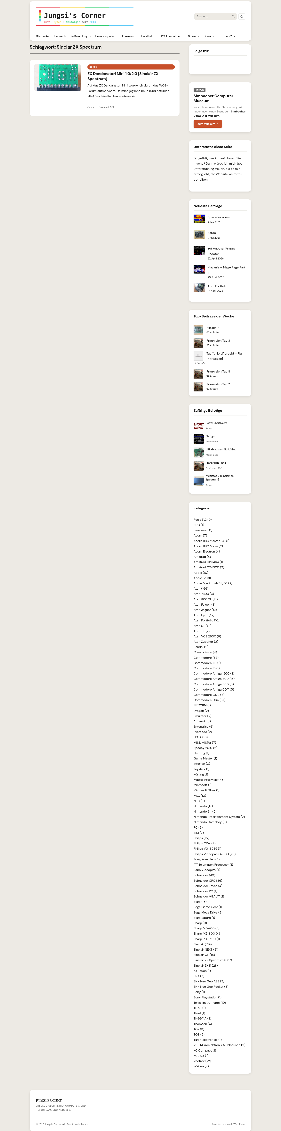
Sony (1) (199, 992)
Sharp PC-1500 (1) (207, 939)
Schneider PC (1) (205, 891)
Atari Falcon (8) (204, 604)
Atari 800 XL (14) (206, 599)
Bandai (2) (201, 647)
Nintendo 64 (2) (205, 811)
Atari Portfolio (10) (206, 620)
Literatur (211, 36)
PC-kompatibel (172, 36)
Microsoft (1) (203, 785)
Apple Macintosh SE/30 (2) (213, 583)
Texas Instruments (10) (210, 1003)
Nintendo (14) (203, 806)
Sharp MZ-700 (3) (207, 928)
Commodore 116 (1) (207, 663)
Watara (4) (201, 1066)
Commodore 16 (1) (207, 668)
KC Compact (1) (205, 1050)
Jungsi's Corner (53, 1124)
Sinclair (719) (203, 944)
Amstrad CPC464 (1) (208, 562)
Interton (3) (202, 764)
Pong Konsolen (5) (207, 859)
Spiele (194, 36)
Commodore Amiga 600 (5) (214, 684)
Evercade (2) (203, 732)
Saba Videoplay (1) (207, 870)
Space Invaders (219, 217)
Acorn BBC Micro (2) (208, 546)
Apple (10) (201, 573)
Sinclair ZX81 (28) (206, 965)
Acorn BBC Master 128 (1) (211, 541)
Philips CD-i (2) (204, 843)
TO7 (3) (199, 1029)
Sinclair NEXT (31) (206, 949)
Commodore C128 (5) (209, 695)
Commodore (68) (206, 658)
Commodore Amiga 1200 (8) (214, 673)
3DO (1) (199, 525)
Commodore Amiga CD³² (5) (214, 689)
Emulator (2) (202, 716)
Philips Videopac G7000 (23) (215, 854)
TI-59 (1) (200, 1008)
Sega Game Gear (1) (208, 907)
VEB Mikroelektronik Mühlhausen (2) (219, 1045)
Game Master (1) (205, 758)
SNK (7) (199, 976)
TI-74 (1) (199, 1013)
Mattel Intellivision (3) (209, 780)
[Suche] (212, 16)
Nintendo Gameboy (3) (210, 822)
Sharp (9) (200, 923)
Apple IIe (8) (202, 578)
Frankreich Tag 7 (218, 384)
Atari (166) (201, 588)
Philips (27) (201, 838)
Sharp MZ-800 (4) (207, 933)
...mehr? (229, 36)
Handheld (149, 36)
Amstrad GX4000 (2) (209, 567)
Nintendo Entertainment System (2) (219, 817)
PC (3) (198, 827)
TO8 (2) (199, 1034)
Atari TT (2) (202, 631)
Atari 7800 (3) (204, 594)
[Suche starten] (233, 16)
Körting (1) (201, 774)
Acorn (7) (200, 535)
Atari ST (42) (202, 626)
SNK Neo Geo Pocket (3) (211, 987)
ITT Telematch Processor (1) (213, 865)
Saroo (212, 233)
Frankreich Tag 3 (218, 341)
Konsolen (130, 36)
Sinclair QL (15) (204, 955)
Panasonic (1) (203, 530)
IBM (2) (199, 833)
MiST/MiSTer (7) (205, 743)
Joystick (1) (202, 769)
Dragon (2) (201, 711)
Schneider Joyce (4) (208, 886)
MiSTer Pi (212, 328)
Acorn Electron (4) (207, 551)
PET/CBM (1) (202, 705)
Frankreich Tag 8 (218, 371)
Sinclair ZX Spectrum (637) (213, 960)
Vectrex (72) (202, 1061)
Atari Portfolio (217, 286)
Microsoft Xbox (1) (207, 790)
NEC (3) (199, 801)
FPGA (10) (201, 737)
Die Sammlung (80, 36)
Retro (93, 67)
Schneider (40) (204, 875)
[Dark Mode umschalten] (241, 16)
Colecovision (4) (205, 652)
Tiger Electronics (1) (208, 1040)
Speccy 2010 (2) (205, 748)
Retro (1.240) (203, 520)
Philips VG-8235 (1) (207, 849)
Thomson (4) (203, 1024)
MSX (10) (200, 796)
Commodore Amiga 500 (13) (214, 679)
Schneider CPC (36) (208, 881)
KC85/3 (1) (201, 1056)
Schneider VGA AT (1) (209, 896)
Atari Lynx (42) (204, 615)
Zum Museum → (207, 124)
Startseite (42, 36)
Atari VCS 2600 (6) (207, 636)
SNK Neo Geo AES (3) (209, 981)
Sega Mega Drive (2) (208, 912)
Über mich (59, 36)
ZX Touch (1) (202, 971)
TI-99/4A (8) (202, 1018)
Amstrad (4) (202, 557)
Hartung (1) (201, 753)
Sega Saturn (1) (204, 918)
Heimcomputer (106, 36)
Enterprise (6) (203, 727)
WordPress (239, 1124)
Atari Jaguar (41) (205, 610)
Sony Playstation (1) (207, 997)
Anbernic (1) (202, 721)
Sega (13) (200, 902)
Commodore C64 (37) (209, 700)
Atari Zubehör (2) (206, 642)
